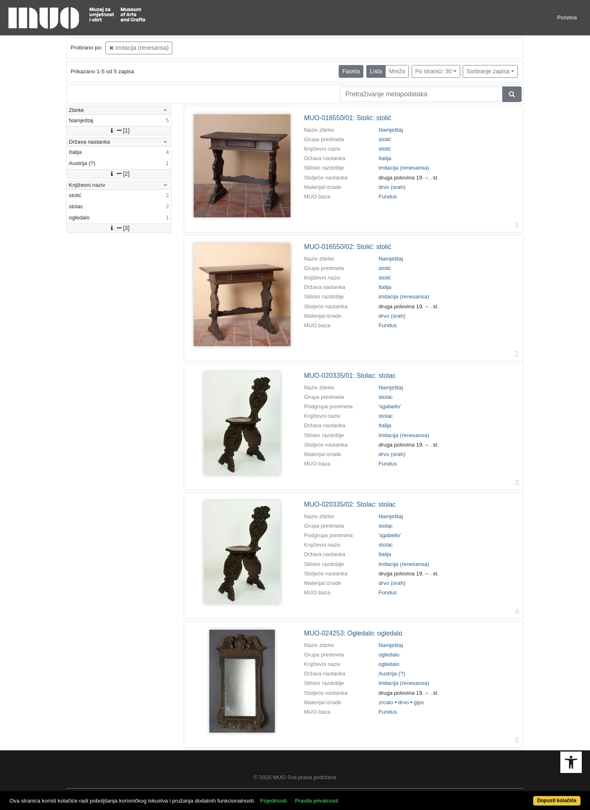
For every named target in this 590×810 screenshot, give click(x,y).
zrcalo (386, 702)
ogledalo (389, 655)
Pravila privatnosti (316, 801)
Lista (376, 71)
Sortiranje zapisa (487, 71)
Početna (567, 17)
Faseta (351, 71)
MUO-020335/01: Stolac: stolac (350, 375)
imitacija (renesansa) (139, 47)
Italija (385, 158)
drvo (403, 702)
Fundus (388, 196)
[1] (119, 130)
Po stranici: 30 (433, 71)
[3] (119, 228)
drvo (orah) (392, 187)
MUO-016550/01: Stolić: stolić (347, 117)
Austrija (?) (392, 673)
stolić (385, 139)
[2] (119, 173)
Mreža (397, 71)
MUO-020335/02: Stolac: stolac (350, 504)
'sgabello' (390, 406)
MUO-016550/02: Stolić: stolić (347, 246)
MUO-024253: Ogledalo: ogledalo (353, 633)
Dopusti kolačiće (556, 800)
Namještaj (391, 130)
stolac (386, 397)
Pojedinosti (273, 801)
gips (419, 702)
